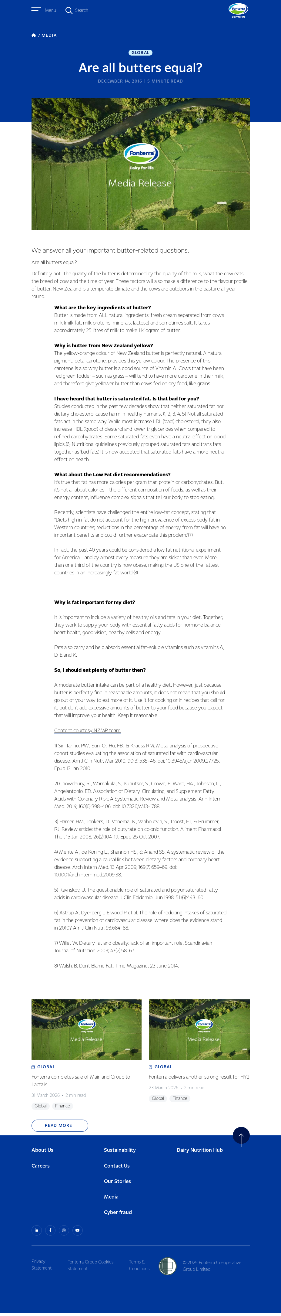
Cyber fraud (118, 1216)
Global (140, 53)
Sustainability (120, 1154)
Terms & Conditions (142, 1268)
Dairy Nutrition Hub (200, 1154)
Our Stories (117, 1185)
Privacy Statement (42, 1268)
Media (111, 1200)
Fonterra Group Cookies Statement (92, 1268)
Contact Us (117, 1169)
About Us (42, 1154)
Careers (41, 1169)
